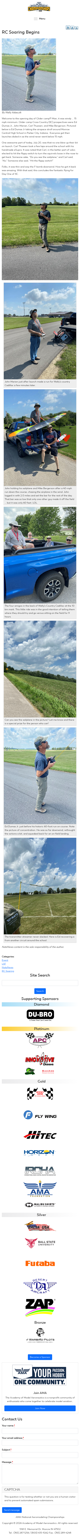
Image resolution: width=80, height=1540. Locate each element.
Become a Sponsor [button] (40, 1357)
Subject (6, 1449)
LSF (4, 963)
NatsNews (7, 967)
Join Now (40, 1408)
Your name (8, 1425)
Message (7, 1462)
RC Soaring (8, 971)
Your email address (13, 1438)
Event (5, 960)
